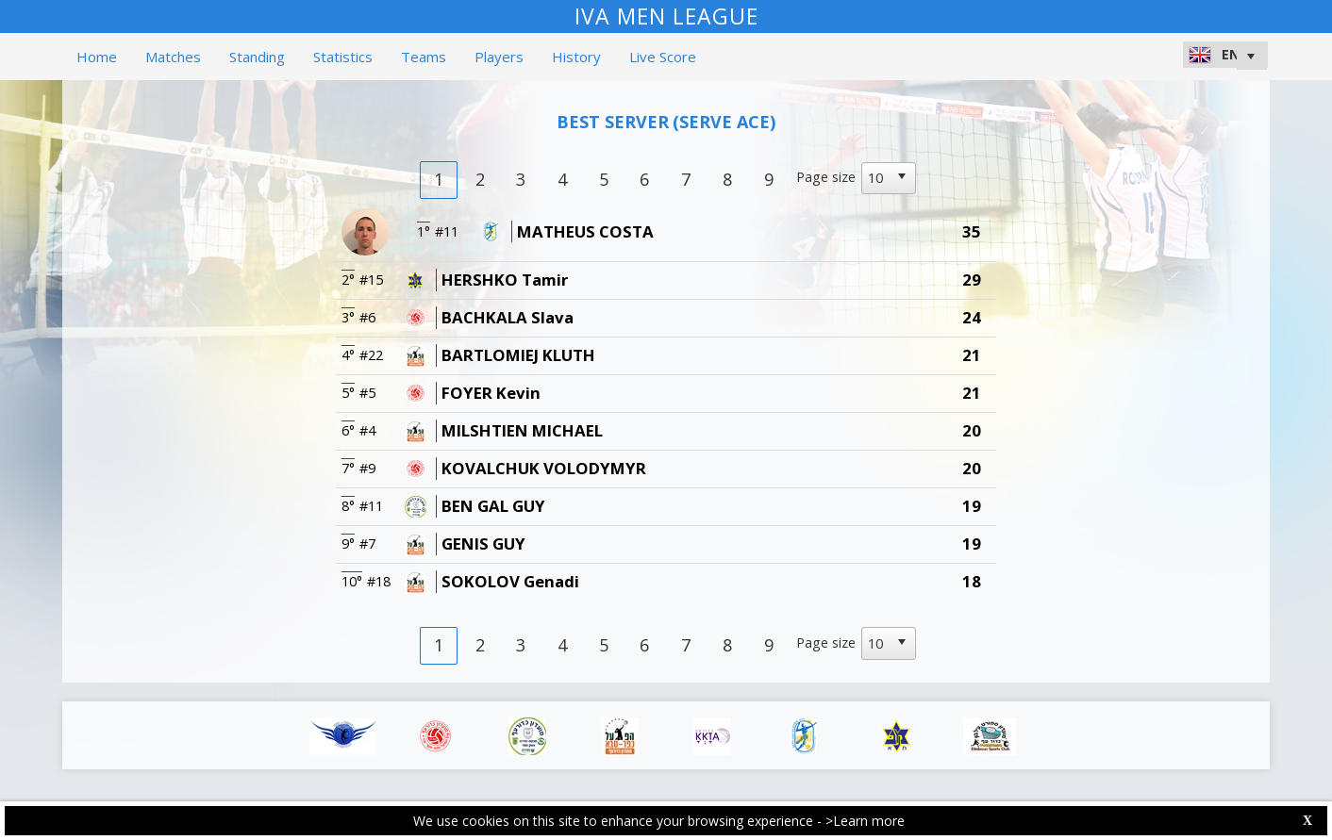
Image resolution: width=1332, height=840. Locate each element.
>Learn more (865, 821)
